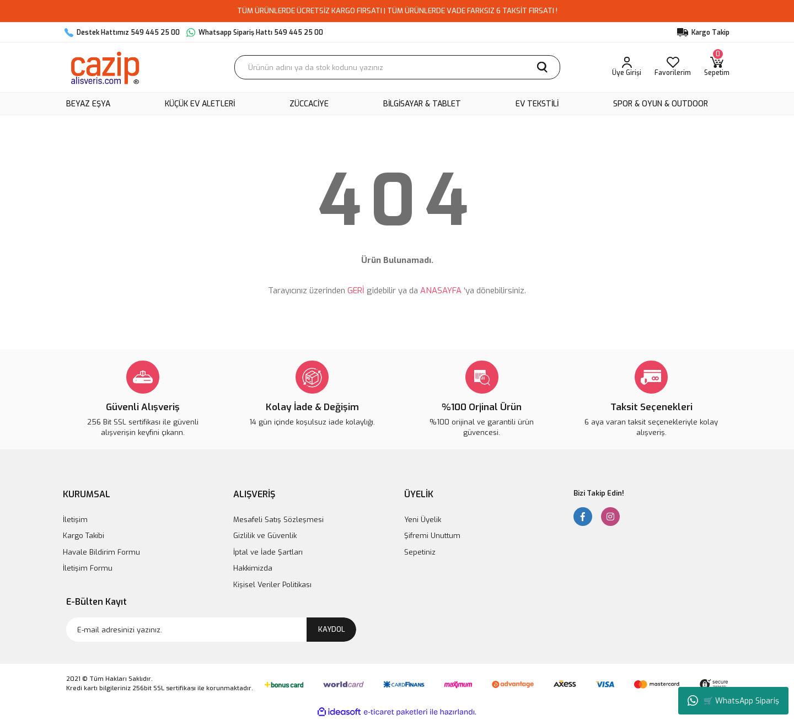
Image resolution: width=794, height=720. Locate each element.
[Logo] (104, 67)
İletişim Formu (87, 568)
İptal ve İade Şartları (268, 552)
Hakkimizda (252, 568)
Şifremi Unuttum (432, 535)
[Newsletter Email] (211, 629)
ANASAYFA (441, 290)
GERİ (355, 290)
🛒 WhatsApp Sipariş (733, 701)
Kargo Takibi (83, 535)
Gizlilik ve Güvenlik (265, 535)
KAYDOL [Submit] (331, 629)
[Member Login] (626, 67)
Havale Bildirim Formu (101, 552)
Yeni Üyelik (422, 519)
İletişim (75, 519)
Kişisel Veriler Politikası (272, 584)
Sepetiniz (420, 552)
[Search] (397, 67)
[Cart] (716, 67)
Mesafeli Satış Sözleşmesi (278, 519)
